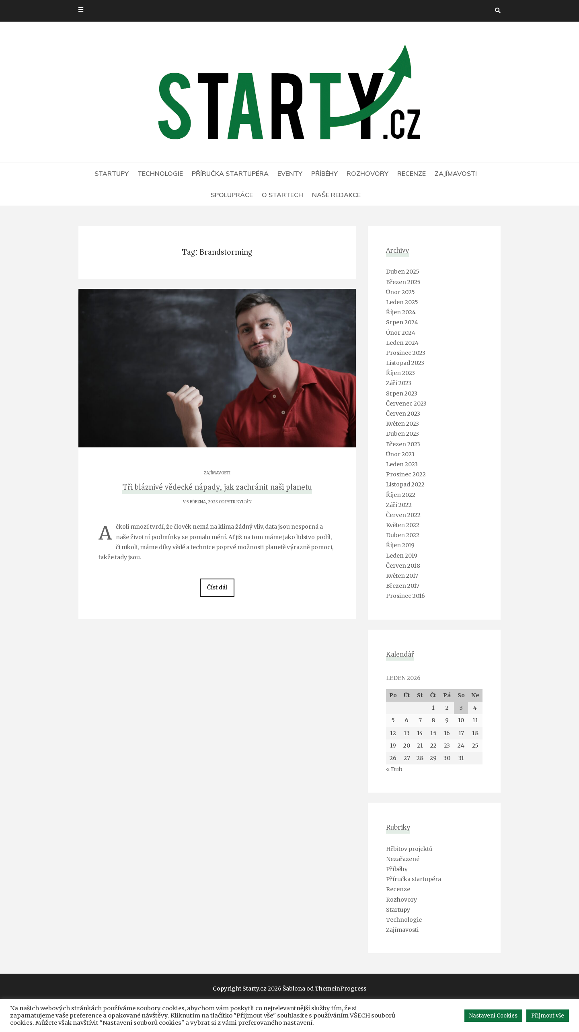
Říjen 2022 (400, 494)
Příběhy (324, 173)
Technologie (160, 173)
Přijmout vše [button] (547, 1015)
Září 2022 (399, 505)
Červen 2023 (403, 413)
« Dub (394, 769)
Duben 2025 (402, 271)
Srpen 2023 (401, 393)
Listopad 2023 (405, 363)
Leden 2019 (401, 555)
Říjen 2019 (400, 545)
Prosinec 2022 (406, 474)
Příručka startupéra (230, 173)
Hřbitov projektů (409, 849)
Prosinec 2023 (405, 352)
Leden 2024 (402, 342)
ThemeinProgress (340, 988)
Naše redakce (336, 195)
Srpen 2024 (402, 322)
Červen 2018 (403, 565)
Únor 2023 (400, 454)
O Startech (282, 195)
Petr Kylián (238, 502)
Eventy (289, 173)
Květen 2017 (402, 575)
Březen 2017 (402, 585)
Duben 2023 (402, 433)
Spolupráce (232, 195)
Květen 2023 (402, 423)
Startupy (111, 173)
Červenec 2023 (406, 403)
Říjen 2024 (401, 312)
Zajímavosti (456, 173)
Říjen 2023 (400, 373)
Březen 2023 (403, 444)
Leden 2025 (402, 302)
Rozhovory (367, 173)
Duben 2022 (402, 535)
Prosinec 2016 (405, 595)
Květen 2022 (402, 525)
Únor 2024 (400, 332)
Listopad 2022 (405, 484)
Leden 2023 (402, 464)
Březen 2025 (403, 282)
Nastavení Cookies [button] (493, 1015)
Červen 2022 (403, 515)
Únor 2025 (400, 292)
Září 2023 (398, 383)
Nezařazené (402, 859)
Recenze (411, 173)
